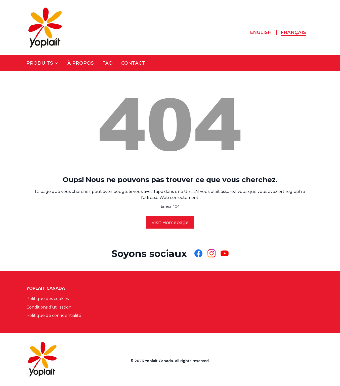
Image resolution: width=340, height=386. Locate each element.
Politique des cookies (47, 298)
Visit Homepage (170, 222)
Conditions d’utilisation (48, 307)
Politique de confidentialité (53, 315)
